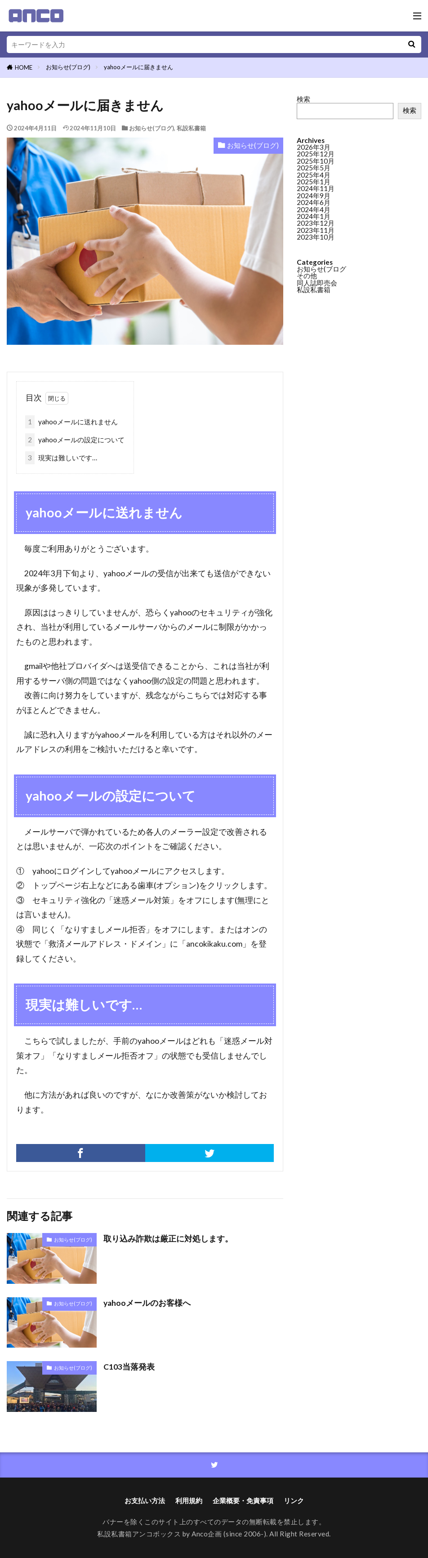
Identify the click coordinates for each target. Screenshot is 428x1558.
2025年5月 (313, 167)
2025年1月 (313, 181)
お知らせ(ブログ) (68, 67)
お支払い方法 (145, 1500)
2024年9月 (313, 195)
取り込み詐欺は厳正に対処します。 (168, 1238)
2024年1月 (313, 216)
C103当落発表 (129, 1366)
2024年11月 (315, 188)
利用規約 (188, 1500)
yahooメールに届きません (138, 67)
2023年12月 (315, 222)
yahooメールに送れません (71, 421)
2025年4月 (313, 174)
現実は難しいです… (61, 457)
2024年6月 (313, 202)
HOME (23, 67)
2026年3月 (313, 146)
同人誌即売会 (317, 282)
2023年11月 (315, 230)
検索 (303, 99)
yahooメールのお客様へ (147, 1303)
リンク (294, 1500)
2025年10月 (315, 160)
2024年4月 (313, 209)
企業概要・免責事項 (243, 1500)
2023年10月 (315, 236)
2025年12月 (315, 153)
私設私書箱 (191, 128)
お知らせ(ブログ (321, 268)
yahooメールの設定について (75, 439)
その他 (307, 275)
